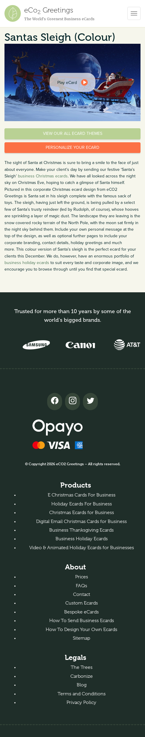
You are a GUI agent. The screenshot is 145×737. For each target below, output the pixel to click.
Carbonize (81, 676)
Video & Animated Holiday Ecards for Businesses (81, 547)
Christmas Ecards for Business (81, 512)
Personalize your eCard (72, 147)
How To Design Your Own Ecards (81, 629)
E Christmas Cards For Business (81, 495)
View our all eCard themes (72, 133)
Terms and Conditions (82, 694)
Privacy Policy (81, 702)
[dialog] (72, 82)
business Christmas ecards (43, 176)
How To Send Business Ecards (81, 620)
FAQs (81, 585)
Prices (81, 577)
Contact (81, 594)
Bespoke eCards (81, 612)
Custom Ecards (81, 603)
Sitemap (81, 638)
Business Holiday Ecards (81, 538)
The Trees (81, 667)
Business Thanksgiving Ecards (81, 530)
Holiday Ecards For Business (81, 504)
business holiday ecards (26, 262)
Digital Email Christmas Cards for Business (81, 521)
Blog (82, 685)
